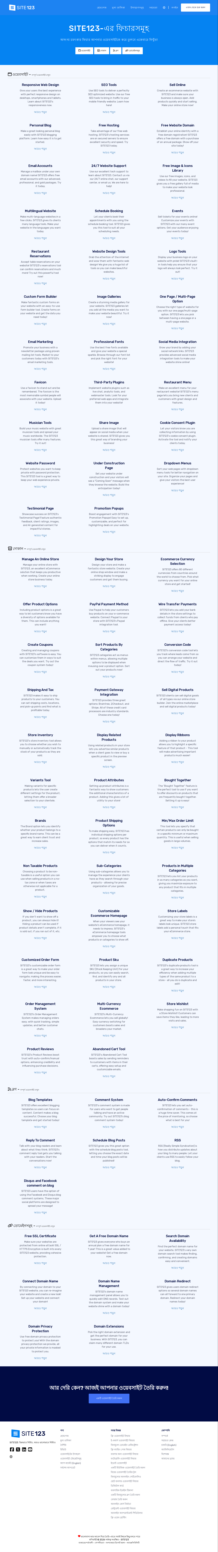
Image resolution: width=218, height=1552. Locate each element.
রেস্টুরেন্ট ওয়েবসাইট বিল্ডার (123, 1508)
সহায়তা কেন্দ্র (167, 1440)
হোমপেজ (102, 7)
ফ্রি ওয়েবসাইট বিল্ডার (120, 1436)
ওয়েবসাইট (84, 50)
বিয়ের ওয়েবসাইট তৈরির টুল (123, 1472)
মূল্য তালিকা (118, 7)
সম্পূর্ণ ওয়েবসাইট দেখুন (41, 75)
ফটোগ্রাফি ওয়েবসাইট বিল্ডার (123, 1458)
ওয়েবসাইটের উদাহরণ (70, 1454)
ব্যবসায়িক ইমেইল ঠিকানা (122, 1490)
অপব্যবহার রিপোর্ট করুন (115, 1543)
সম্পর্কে (164, 1436)
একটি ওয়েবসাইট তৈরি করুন (109, 1398)
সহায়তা (153, 7)
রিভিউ (63, 1449)
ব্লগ (115, 50)
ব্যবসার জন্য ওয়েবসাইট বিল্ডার (124, 1454)
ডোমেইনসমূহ (132, 50)
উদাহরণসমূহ (137, 7)
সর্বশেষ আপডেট (67, 1467)
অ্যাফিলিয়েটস (167, 1449)
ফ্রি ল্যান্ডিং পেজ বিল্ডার (121, 1449)
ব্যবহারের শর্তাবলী (86, 1543)
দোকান (101, 50)
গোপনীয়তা (99, 1543)
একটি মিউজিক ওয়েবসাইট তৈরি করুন (128, 1467)
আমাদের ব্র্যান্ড (168, 1458)
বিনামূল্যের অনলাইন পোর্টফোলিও (126, 1477)
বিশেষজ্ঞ (165, 1454)
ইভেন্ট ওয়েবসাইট (119, 1463)
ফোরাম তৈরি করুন (119, 1499)
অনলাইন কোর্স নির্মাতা (121, 1504)
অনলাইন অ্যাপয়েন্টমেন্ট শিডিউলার (126, 1513)
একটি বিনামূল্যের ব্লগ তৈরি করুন (125, 1495)
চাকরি (168, 1445)
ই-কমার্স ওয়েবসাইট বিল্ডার (123, 1440)
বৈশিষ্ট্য (63, 1445)
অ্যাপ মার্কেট (70, 1463)
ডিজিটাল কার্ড (117, 1486)
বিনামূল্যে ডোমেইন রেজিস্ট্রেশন (124, 1445)
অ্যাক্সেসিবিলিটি (133, 1543)
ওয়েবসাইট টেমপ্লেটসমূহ (70, 1458)
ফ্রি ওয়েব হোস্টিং (118, 1517)
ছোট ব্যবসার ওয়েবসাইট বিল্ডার (124, 1481)
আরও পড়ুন (40, 112)
